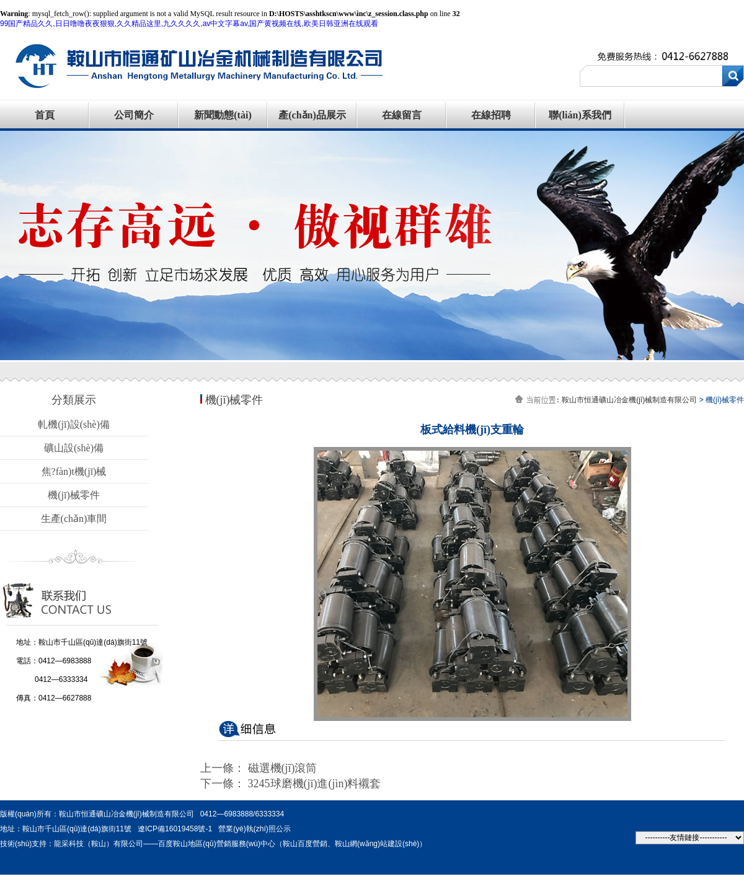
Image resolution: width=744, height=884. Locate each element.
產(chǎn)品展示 (312, 115)
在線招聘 (491, 115)
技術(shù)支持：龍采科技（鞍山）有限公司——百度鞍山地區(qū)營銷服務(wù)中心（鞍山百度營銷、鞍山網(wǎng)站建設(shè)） (213, 843)
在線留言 (402, 115)
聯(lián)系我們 (580, 115)
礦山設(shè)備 (74, 448)
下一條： (224, 783)
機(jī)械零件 (74, 495)
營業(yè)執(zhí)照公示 (254, 828)
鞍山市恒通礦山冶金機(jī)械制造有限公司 (629, 400)
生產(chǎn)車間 (74, 518)
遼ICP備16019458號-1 (175, 828)
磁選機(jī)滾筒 (282, 768)
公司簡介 (134, 115)
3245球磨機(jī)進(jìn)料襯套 (314, 783)
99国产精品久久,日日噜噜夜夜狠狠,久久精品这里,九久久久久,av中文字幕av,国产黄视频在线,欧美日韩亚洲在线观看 (189, 23)
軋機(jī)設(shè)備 (74, 424)
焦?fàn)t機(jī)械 (74, 471)
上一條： (224, 768)
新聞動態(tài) (222, 115)
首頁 (45, 115)
